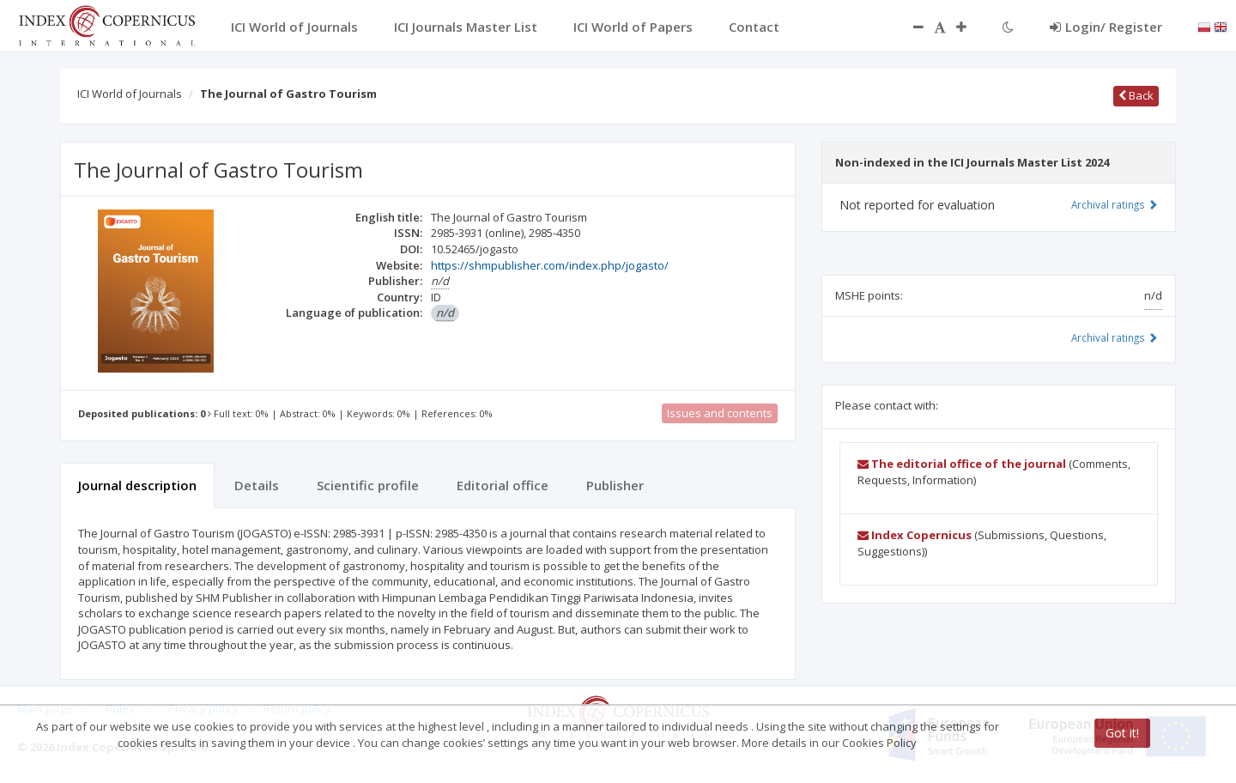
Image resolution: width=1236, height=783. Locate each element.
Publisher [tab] (615, 485)
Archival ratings (1114, 204)
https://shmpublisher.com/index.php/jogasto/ (550, 265)
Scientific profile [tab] (368, 485)
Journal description (137, 485)
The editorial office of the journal (961, 463)
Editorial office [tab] (502, 485)
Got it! (1122, 733)
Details (256, 485)
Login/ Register (1106, 26)
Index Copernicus (914, 535)
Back (1136, 95)
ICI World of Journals (129, 93)
